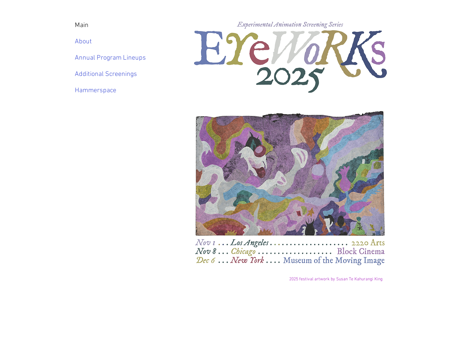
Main (82, 25)
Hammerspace (95, 90)
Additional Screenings (105, 74)
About (83, 42)
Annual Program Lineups (105, 58)
